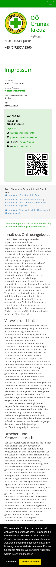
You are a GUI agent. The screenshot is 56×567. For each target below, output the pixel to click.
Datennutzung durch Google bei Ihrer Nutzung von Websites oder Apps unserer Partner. (27, 225)
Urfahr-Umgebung (39, 210)
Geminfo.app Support (16, 205)
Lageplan (11, 128)
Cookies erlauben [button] (30, 561)
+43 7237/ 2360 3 (22, 146)
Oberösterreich (12, 213)
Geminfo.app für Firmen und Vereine (23, 199)
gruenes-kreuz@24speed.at (23, 137)
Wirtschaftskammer (14, 90)
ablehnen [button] (11, 561)
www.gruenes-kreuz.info (22, 132)
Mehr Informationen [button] (22, 554)
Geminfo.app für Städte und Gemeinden (25, 202)
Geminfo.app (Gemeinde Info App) (22, 195)
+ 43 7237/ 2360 (26, 141)
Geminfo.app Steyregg (16, 210)
